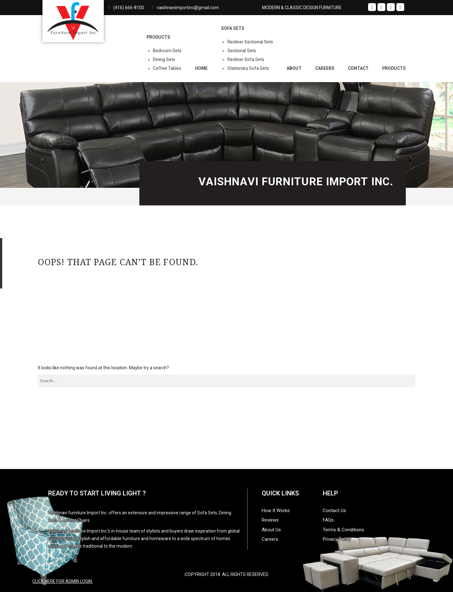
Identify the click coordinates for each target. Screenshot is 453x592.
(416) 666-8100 (128, 7)
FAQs (328, 520)
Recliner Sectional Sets (250, 41)
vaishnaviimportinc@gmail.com (188, 7)
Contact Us (334, 510)
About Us (271, 530)
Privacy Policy (337, 539)
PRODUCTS (158, 37)
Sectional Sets (241, 50)
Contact (358, 68)
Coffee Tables (167, 68)
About (294, 68)
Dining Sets (164, 59)
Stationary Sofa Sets (248, 68)
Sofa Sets (232, 28)
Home (201, 68)
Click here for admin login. (62, 581)
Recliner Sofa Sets (245, 59)
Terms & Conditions (343, 530)
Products (394, 68)
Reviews (270, 520)
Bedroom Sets (167, 50)
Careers (324, 68)
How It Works (276, 510)
